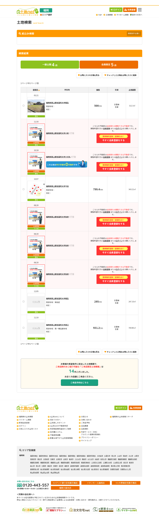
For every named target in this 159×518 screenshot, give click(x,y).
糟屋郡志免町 (132, 454)
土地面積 (132, 84)
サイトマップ (86, 435)
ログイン (116, 4)
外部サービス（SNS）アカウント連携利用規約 (90, 427)
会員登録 (129, 4)
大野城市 (46, 454)
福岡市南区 (63, 450)
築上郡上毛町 (44, 467)
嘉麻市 (66, 461)
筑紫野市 (33, 454)
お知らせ (84, 411)
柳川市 (113, 450)
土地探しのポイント (58, 417)
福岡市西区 (71, 450)
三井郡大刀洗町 (96, 457)
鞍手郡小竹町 (115, 461)
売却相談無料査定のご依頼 (60, 423)
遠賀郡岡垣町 (95, 461)
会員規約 (84, 423)
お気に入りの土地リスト (28, 423)
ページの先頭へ (154, 513)
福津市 (71, 454)
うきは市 (78, 454)
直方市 (125, 457)
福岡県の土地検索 (26, 411)
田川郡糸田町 (65, 464)
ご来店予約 (85, 417)
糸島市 (97, 454)
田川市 (32, 461)
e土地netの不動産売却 (59, 420)
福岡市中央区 (53, 450)
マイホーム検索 (25, 414)
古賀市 (65, 454)
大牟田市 (100, 450)
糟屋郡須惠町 (34, 457)
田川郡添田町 (55, 464)
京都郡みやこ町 (125, 464)
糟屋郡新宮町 (44, 457)
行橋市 (44, 461)
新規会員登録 (24, 417)
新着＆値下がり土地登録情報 (61, 433)
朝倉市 (84, 454)
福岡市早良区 (91, 450)
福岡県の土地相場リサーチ (122, 411)
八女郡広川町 (117, 457)
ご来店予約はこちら (79, 377)
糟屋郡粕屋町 (65, 457)
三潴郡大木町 (107, 457)
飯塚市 (131, 457)
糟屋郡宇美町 (112, 454)
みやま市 (91, 454)
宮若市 (61, 461)
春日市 (39, 454)
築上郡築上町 (55, 467)
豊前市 (49, 461)
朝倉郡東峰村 (85, 457)
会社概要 (84, 420)
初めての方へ (55, 414)
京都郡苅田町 (114, 464)
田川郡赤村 (95, 464)
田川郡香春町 (44, 464)
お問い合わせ (86, 414)
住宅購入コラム (56, 426)
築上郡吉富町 (34, 467)
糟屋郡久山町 (55, 457)
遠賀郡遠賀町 (105, 461)
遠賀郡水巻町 (84, 461)
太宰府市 (59, 454)
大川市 (131, 450)
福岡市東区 (34, 450)
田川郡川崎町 (75, 464)
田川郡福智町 (104, 464)
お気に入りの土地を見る (88, 70)
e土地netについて (57, 411)
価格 (98, 84)
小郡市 (136, 450)
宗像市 (52, 454)
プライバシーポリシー (90, 432)
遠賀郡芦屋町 (74, 461)
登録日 (35, 84)
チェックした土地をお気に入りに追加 (120, 70)
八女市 (119, 450)
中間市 (55, 461)
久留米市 (107, 450)
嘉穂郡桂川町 (34, 464)
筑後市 (125, 450)
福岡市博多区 (43, 450)
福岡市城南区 (81, 450)
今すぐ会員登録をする (113, 133)
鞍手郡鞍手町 (125, 461)
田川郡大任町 (85, 464)
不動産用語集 (55, 430)
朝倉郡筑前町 (75, 457)
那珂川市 (103, 454)
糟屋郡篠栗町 (122, 454)
